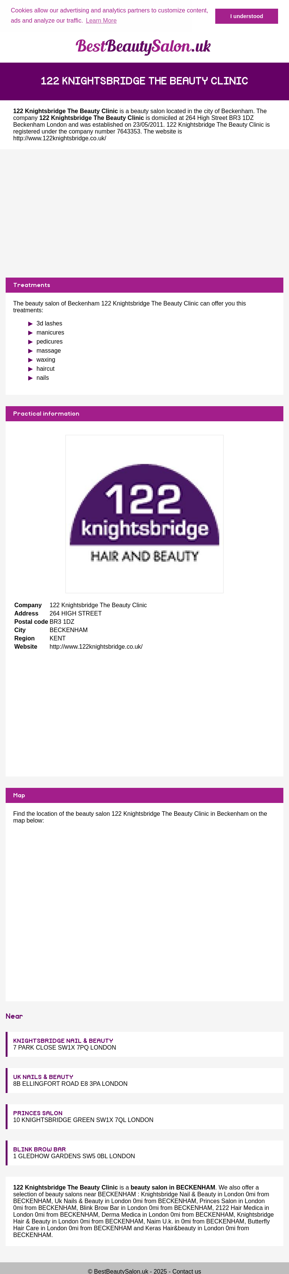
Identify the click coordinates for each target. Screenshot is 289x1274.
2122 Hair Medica (239, 1207)
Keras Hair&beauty (170, 1228)
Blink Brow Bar (99, 1207)
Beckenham (237, 110)
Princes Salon (218, 1200)
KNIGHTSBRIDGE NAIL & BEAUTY (63, 1041)
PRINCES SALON (37, 1113)
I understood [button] (246, 16)
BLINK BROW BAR (39, 1149)
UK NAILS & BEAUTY (43, 1077)
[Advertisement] (144, 213)
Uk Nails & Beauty (79, 1200)
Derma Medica (121, 1214)
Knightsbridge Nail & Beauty (178, 1194)
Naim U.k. (160, 1221)
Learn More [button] (101, 20)
